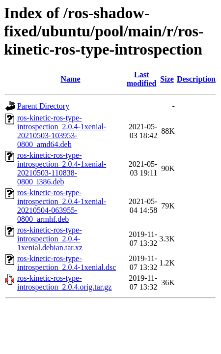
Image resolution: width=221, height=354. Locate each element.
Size (167, 79)
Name (71, 79)
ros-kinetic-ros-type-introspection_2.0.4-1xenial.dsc (66, 262)
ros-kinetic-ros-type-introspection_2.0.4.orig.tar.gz (64, 282)
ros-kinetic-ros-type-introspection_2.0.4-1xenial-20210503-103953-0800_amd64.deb (61, 131)
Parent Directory (43, 106)
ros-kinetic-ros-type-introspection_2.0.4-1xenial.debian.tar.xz (50, 239)
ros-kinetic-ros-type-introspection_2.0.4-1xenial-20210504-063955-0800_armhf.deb (61, 205)
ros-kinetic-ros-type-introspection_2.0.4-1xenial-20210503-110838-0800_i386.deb (61, 168)
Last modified (141, 79)
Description (196, 79)
